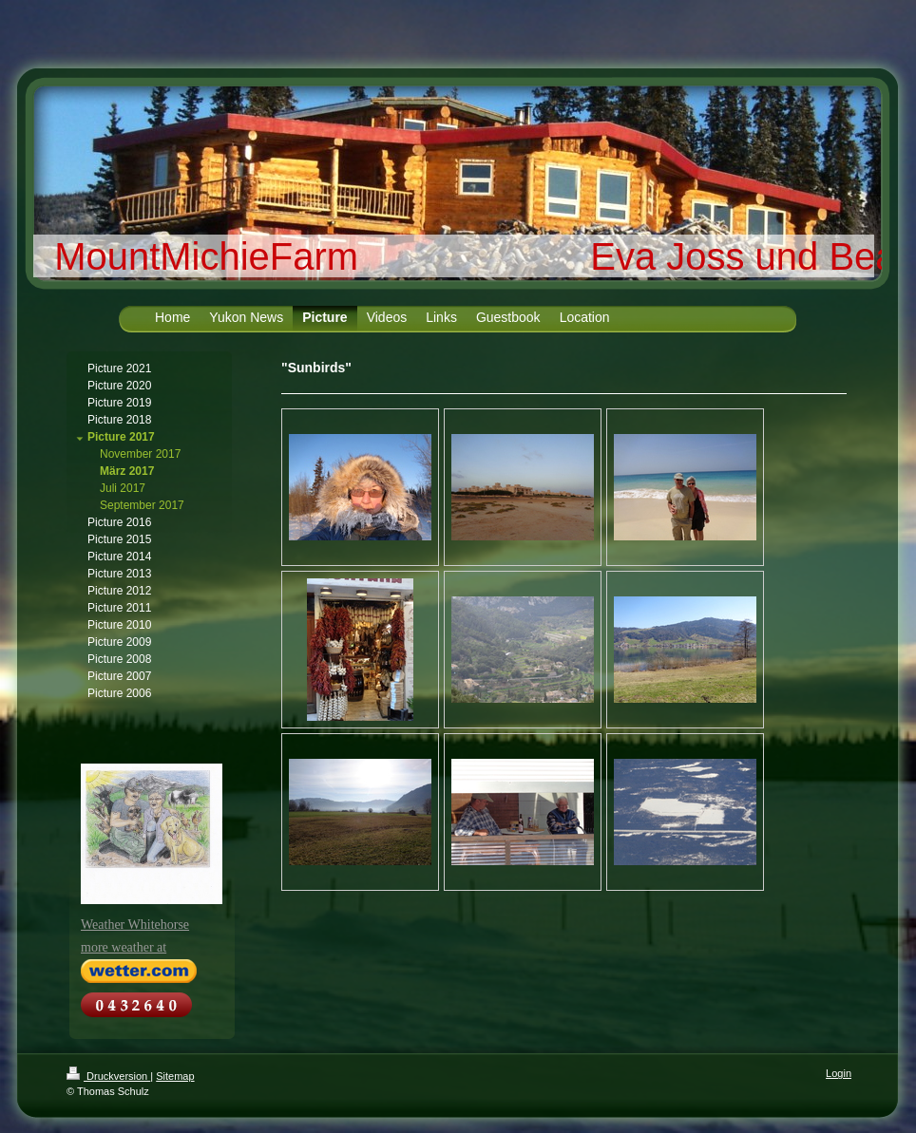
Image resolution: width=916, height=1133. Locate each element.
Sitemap (175, 1076)
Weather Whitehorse (135, 924)
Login (838, 1073)
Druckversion (108, 1076)
